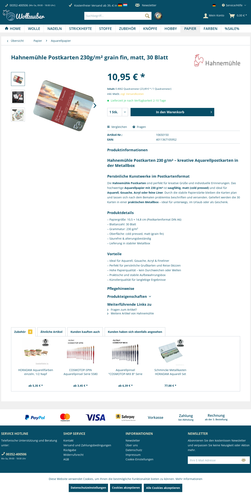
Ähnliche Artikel (51, 332)
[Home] (12, 28)
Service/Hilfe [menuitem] (232, 5)
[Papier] (190, 28)
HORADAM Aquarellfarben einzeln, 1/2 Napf (35, 372)
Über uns (132, 445)
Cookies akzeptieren (126, 487)
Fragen (139, 127)
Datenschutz (134, 450)
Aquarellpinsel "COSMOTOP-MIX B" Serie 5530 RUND (125, 372)
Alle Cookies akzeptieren (163, 488)
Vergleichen (117, 127)
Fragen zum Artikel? (122, 309)
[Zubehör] (127, 28)
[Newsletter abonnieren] (243, 460)
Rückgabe (69, 450)
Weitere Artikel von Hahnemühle (130, 313)
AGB (66, 459)
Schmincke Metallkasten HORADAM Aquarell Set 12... (170, 372)
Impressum (133, 455)
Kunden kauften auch (85, 332)
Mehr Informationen (189, 479)
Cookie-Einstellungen (139, 459)
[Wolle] (34, 28)
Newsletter (145, 5)
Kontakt (68, 440)
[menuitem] (124, 16)
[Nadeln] (54, 28)
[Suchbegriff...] (117, 16)
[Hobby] (170, 28)
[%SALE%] (232, 28)
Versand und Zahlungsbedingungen (87, 445)
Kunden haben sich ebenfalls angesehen (135, 332)
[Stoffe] (105, 28)
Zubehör (23, 332)
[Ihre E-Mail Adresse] (213, 460)
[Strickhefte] (80, 28)
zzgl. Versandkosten (132, 94)
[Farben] (210, 28)
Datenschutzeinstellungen (88, 487)
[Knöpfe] (150, 28)
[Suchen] (147, 16)
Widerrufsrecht (73, 455)
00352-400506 (19, 5)
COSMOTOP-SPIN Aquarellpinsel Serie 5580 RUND (81, 372)
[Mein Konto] (213, 16)
